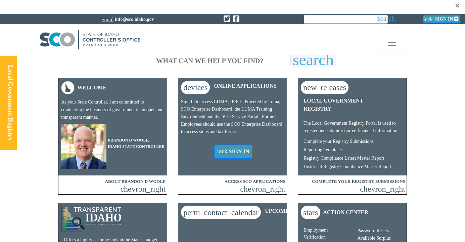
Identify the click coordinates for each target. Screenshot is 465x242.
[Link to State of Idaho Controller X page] (227, 18)
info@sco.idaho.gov (134, 19)
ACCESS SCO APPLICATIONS (255, 181)
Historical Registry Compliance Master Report (347, 166)
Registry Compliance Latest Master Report (344, 158)
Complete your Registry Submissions (339, 141)
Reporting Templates (323, 149)
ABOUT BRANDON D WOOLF (135, 181)
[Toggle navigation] (392, 42)
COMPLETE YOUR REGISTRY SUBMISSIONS (358, 181)
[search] (209, 59)
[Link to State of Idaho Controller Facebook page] (236, 18)
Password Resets (373, 230)
